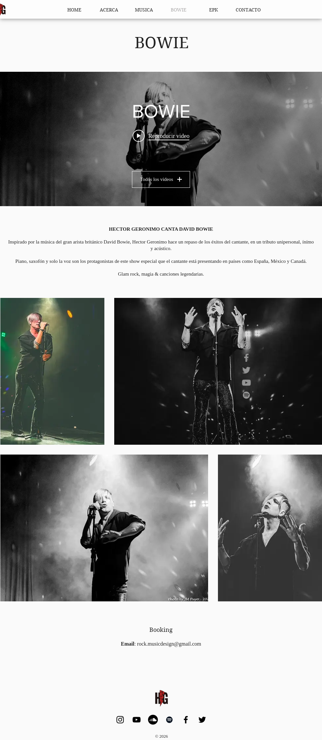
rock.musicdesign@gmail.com (169, 644)
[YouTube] (246, 382)
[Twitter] (246, 370)
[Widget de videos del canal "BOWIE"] (161, 139)
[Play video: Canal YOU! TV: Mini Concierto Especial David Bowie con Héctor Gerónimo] (161, 136)
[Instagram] (246, 345)
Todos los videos (161, 179)
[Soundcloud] (153, 720)
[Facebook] (246, 357)
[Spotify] (246, 395)
